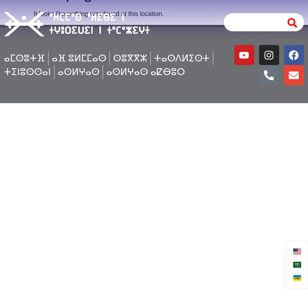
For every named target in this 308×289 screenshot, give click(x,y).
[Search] (293, 22)
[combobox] (251, 22)
